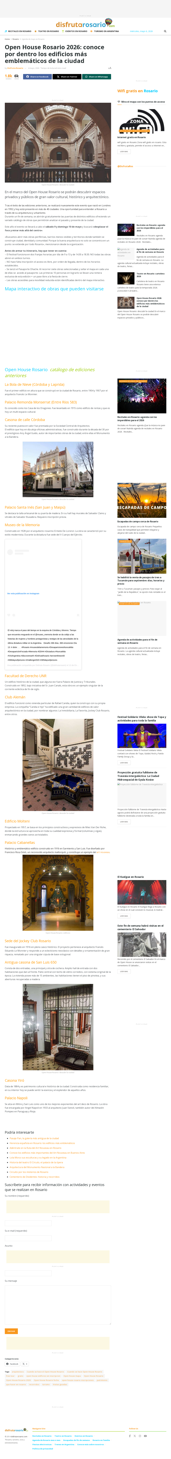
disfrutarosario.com (19, 1436)
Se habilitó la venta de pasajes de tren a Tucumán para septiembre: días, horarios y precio (140, 580)
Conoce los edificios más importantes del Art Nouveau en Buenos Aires (47, 1152)
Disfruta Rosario (15, 68)
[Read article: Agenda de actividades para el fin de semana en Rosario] (125, 254)
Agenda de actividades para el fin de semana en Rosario (150, 250)
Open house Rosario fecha (46, 1380)
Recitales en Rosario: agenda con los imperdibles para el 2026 (151, 228)
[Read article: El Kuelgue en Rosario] (141, 892)
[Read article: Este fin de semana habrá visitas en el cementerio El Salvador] (141, 944)
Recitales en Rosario (18, 31)
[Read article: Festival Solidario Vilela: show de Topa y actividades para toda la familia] (141, 736)
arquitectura (18, 1372)
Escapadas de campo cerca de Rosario (137, 521)
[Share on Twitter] (67, 76)
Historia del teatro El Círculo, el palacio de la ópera (36, 1162)
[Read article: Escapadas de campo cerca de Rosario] (141, 500)
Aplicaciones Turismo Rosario (134, 131)
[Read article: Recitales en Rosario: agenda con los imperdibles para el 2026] (125, 230)
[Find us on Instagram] (140, 1436)
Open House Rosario (93, 1376)
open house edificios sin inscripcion (43, 1376)
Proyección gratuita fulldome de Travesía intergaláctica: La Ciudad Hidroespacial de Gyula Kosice (138, 776)
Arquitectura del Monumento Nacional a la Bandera (37, 1167)
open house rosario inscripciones (78, 1380)
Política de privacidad (42, 1448)
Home (7, 39)
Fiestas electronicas (42, 1444)
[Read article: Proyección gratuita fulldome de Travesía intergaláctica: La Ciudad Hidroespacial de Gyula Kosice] (141, 795)
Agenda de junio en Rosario (133, 381)
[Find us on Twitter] (134, 1436)
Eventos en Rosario (74, 31)
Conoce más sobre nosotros (90, 1444)
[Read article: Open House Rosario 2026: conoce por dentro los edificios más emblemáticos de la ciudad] (125, 303)
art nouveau (103, 852)
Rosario (16, 39)
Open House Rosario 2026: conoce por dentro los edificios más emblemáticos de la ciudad (151, 302)
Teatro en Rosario (46, 31)
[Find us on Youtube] (145, 1436)
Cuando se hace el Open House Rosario (45, 1372)
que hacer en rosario (16, 1384)
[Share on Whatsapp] (96, 76)
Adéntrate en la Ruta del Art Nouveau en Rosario (35, 1148)
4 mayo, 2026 (33, 68)
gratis (20, 1376)
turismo (46, 1384)
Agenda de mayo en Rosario (33, 39)
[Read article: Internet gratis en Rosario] (141, 121)
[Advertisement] (85, 6)
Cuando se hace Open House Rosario (84, 1372)
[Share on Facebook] (37, 76)
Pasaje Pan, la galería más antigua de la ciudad (34, 1138)
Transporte (125, 541)
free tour (10, 1376)
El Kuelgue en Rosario (130, 877)
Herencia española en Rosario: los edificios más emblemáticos (42, 1143)
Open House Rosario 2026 (18, 1380)
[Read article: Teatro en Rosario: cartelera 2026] (125, 278)
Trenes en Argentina (64, 1444)
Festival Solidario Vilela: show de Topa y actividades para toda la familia (141, 718)
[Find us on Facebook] (130, 1436)
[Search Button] (165, 31)
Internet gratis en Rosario (131, 137)
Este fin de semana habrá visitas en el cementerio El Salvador (140, 927)
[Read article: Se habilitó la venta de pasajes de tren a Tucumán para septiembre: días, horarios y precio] (141, 556)
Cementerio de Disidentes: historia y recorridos (35, 1176)
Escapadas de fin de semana (76, 1440)
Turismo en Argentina (104, 31)
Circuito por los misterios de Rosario (29, 1172)
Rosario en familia (101, 1440)
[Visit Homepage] (85, 22)
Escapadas (125, 485)
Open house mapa (72, 1376)
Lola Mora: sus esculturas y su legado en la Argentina (38, 1157)
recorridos (34, 1384)
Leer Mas (125, 151)
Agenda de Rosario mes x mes (46, 1440)
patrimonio (102, 1380)
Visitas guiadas (60, 1384)
